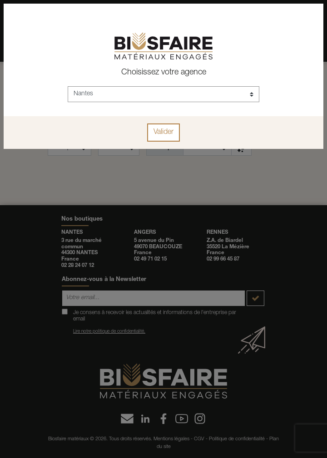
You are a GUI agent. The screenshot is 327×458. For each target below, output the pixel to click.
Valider (163, 132)
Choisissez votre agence (163, 73)
